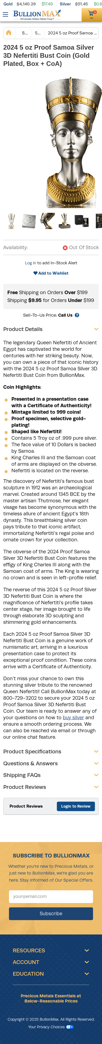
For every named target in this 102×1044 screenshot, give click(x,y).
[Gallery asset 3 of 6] (47, 221)
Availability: (15, 247)
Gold (8, 4)
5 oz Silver (37, 33)
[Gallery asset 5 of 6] (82, 221)
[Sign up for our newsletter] (51, 896)
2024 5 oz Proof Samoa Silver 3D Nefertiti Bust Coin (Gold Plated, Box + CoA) (73, 33)
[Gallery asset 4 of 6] (64, 221)
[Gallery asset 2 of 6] (29, 221)
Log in (30, 263)
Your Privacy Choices (51, 1027)
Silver (65, 4)
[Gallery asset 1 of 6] (11, 221)
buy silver (73, 717)
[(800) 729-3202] (67, 14)
